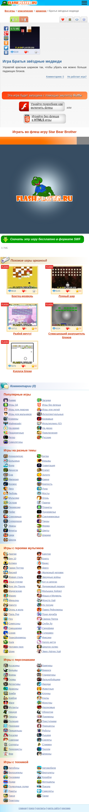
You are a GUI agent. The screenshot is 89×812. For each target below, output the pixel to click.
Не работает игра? (77, 76)
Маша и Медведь (49, 595)
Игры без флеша (49, 405)
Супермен (45, 633)
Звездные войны (49, 577)
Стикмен (44, 744)
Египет (43, 470)
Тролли (43, 749)
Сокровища (12, 516)
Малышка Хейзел (49, 591)
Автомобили (46, 768)
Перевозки (11, 507)
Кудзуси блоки (22, 357)
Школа (9, 540)
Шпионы (44, 754)
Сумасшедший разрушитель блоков (66, 321)
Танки (43, 796)
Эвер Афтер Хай (49, 651)
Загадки (44, 400)
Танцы (43, 521)
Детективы (11, 684)
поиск (31, 808)
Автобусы (11, 768)
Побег (9, 512)
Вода (8, 465)
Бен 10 (9, 558)
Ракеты (10, 791)
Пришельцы (12, 730)
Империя (11, 479)
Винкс (43, 563)
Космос (10, 484)
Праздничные (13, 433)
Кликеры (10, 419)
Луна (42, 488)
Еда (8, 474)
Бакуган (44, 554)
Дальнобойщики (48, 679)
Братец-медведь (22, 282)
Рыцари (44, 735)
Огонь (43, 498)
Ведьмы (10, 670)
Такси (9, 796)
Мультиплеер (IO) (49, 423)
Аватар (10, 554)
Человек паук (13, 647)
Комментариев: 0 (55, 76)
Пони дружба (47, 614)
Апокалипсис (13, 456)
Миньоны (11, 600)
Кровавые (45, 419)
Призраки (11, 726)
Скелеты (44, 740)
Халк (8, 642)
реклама (66, 808)
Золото (43, 474)
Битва (43, 456)
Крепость (45, 484)
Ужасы (9, 526)
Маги (8, 702)
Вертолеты (45, 772)
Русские (44, 437)
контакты (41, 808)
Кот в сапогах (47, 582)
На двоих (45, 428)
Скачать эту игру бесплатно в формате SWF (45, 239)
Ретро (9, 437)
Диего (43, 568)
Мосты (43, 493)
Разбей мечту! (22, 319)
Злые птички (13, 582)
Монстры (44, 702)
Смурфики (45, 628)
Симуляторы (13, 442)
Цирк (8, 535)
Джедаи (44, 684)
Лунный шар (66, 282)
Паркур (43, 502)
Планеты (44, 507)
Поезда (43, 786)
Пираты (10, 716)
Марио (9, 595)
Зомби (9, 693)
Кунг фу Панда (14, 586)
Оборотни (45, 712)
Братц (43, 558)
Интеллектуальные (50, 414)
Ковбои (10, 698)
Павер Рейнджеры (50, 609)
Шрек (9, 651)
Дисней (10, 572)
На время (11, 428)
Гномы (9, 679)
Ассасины (11, 665)
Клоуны (43, 693)
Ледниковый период (51, 586)
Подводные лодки (16, 786)
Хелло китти (46, 642)
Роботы (43, 730)
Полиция (10, 721)
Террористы (12, 749)
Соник (9, 633)
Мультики (11, 498)
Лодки (9, 782)
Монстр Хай (46, 600)
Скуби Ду (45, 623)
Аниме (9, 400)
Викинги (44, 670)
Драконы (10, 689)
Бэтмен (10, 563)
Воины (9, 675)
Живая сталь (13, 577)
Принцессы (46, 726)
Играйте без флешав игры (45, 118)
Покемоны (45, 716)
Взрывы (44, 461)
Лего (8, 488)
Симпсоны (11, 623)
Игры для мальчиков (17, 414)
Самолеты (45, 791)
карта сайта (53, 808)
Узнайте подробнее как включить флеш (47, 106)
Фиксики (44, 637)
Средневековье (48, 516)
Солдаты (11, 744)
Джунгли (10, 470)
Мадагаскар (12, 591)
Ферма (43, 526)
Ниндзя (10, 712)
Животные (45, 689)
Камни (43, 479)
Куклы (43, 698)
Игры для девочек (16, 409)
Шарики (44, 535)
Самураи (11, 740)
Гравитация (46, 465)
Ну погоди (45, 605)
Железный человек (50, 572)
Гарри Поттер (13, 568)
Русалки (10, 735)
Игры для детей (48, 409)
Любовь (10, 493)
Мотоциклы (46, 782)
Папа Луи (11, 614)
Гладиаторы (46, 675)
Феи (8, 754)
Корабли (44, 777)
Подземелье (46, 512)
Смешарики (12, 628)
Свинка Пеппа (47, 619)
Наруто (10, 605)
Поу (8, 619)
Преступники (46, 721)
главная (23, 808)
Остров (10, 502)
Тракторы (11, 800)
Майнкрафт (12, 423)
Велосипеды (13, 772)
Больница (11, 461)
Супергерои (12, 521)
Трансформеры (14, 637)
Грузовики (11, 777)
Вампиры (45, 665)
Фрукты (10, 530)
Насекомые (46, 707)
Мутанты (10, 707)
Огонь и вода (13, 609)
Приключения (47, 433)
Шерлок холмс (47, 647)
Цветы (43, 530)
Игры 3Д (10, 405)
